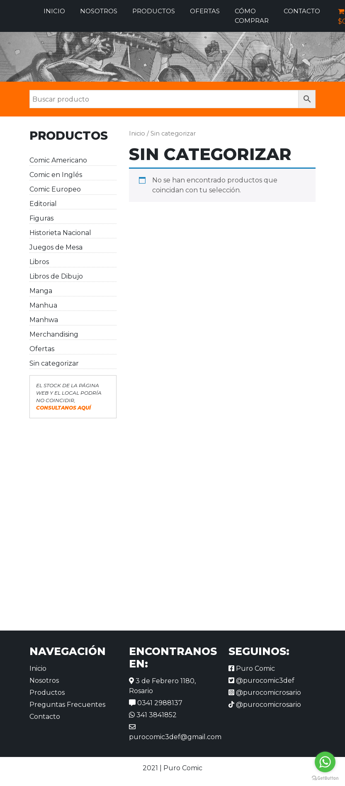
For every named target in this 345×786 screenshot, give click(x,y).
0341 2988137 (155, 703)
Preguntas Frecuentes (67, 704)
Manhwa (43, 320)
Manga (40, 291)
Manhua (43, 305)
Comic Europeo (55, 189)
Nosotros (98, 11)
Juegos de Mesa (56, 247)
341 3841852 (153, 715)
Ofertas (205, 11)
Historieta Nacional (60, 233)
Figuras (41, 218)
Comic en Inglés (55, 175)
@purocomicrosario (264, 692)
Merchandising (53, 334)
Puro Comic (251, 668)
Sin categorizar (54, 363)
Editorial (43, 204)
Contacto (302, 11)
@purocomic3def (261, 680)
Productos (153, 11)
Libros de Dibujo (56, 276)
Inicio (54, 11)
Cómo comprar (252, 15)
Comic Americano (58, 160)
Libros (39, 262)
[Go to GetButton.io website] (325, 777)
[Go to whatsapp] (325, 762)
